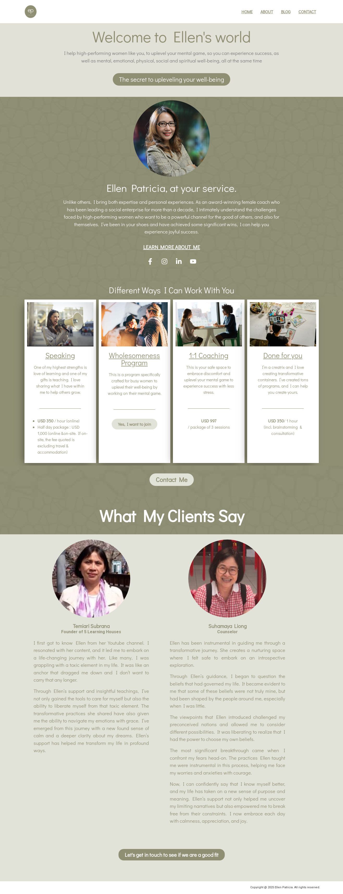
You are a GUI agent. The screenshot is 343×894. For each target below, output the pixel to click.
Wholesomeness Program (134, 359)
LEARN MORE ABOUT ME (171, 247)
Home (247, 11)
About (266, 11)
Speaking (60, 355)
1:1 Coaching (208, 355)
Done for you (282, 355)
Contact (307, 11)
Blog (286, 11)
